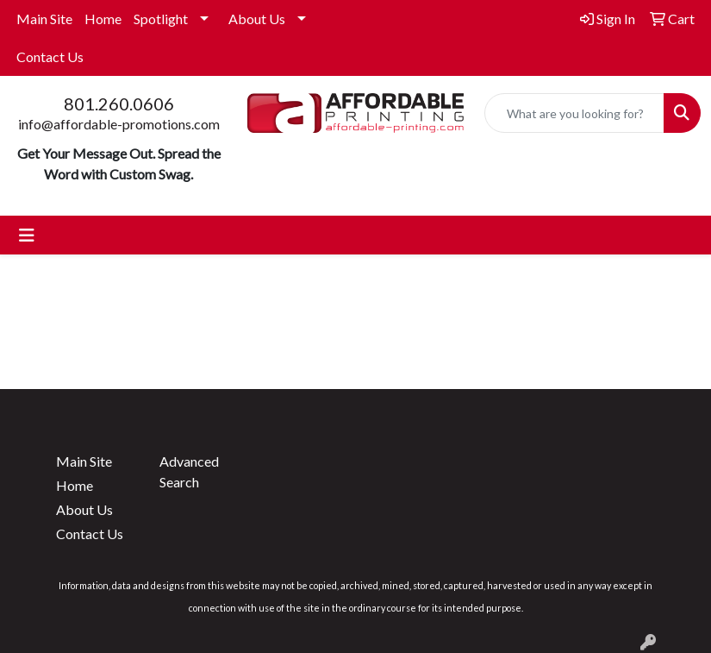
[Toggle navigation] (27, 235)
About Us (256, 18)
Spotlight (161, 18)
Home (103, 18)
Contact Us (50, 56)
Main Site (44, 18)
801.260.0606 (119, 103)
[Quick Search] (574, 113)
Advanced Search (189, 471)
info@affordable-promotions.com (119, 124)
